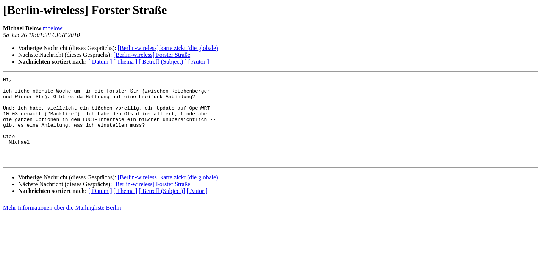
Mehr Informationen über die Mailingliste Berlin (62, 224)
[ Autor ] (198, 61)
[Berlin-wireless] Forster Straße (151, 55)
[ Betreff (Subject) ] (162, 61)
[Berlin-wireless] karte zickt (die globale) (168, 48)
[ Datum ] (100, 61)
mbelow (53, 28)
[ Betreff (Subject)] (162, 208)
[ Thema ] (126, 61)
